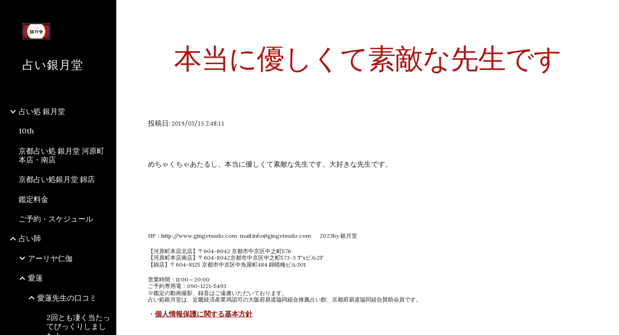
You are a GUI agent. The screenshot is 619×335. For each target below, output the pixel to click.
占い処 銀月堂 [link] (42, 111)
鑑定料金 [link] (33, 199)
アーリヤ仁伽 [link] (50, 258)
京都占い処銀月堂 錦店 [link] (57, 179)
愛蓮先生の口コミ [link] (67, 297)
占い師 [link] (30, 238)
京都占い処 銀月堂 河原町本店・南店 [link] (61, 155)
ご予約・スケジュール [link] (56, 218)
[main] (367, 58)
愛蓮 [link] (35, 277)
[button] (608, 13)
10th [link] (26, 130)
